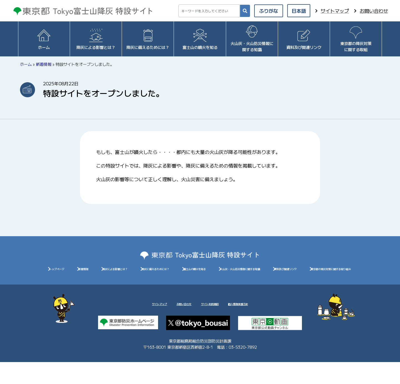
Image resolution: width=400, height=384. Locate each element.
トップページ (76, 271)
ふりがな (268, 10)
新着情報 (43, 64)
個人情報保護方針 (266, 323)
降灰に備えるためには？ (248, 271)
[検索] (245, 10)
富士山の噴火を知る (317, 271)
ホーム (26, 64)
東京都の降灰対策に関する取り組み (279, 283)
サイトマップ (129, 323)
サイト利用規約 (216, 323)
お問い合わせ (172, 323)
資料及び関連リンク (200, 283)
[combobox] (209, 10)
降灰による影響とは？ (178, 271)
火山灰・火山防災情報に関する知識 (120, 283)
